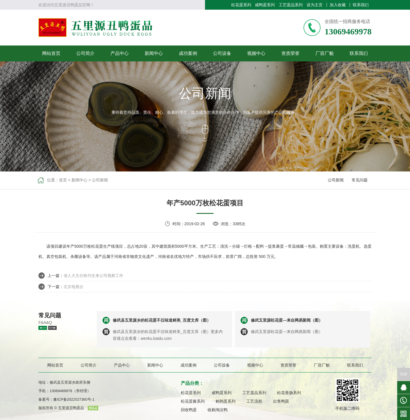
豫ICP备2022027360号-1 (74, 399)
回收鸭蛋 (189, 409)
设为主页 (315, 5)
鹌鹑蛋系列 (225, 401)
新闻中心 (154, 53)
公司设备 (222, 53)
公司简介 (85, 53)
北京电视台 (73, 286)
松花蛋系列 (241, 5)
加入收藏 (338, 5)
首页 (63, 180)
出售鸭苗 (281, 401)
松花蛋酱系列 (193, 401)
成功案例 (188, 53)
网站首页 (51, 53)
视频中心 (256, 53)
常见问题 (360, 180)
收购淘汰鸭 (217, 409)
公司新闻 (100, 180)
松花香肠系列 (289, 392)
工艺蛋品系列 (291, 5)
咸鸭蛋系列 (265, 5)
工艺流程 (254, 401)
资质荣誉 (290, 53)
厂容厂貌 (324, 53)
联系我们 (361, 5)
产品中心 (119, 53)
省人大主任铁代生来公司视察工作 (93, 275)
